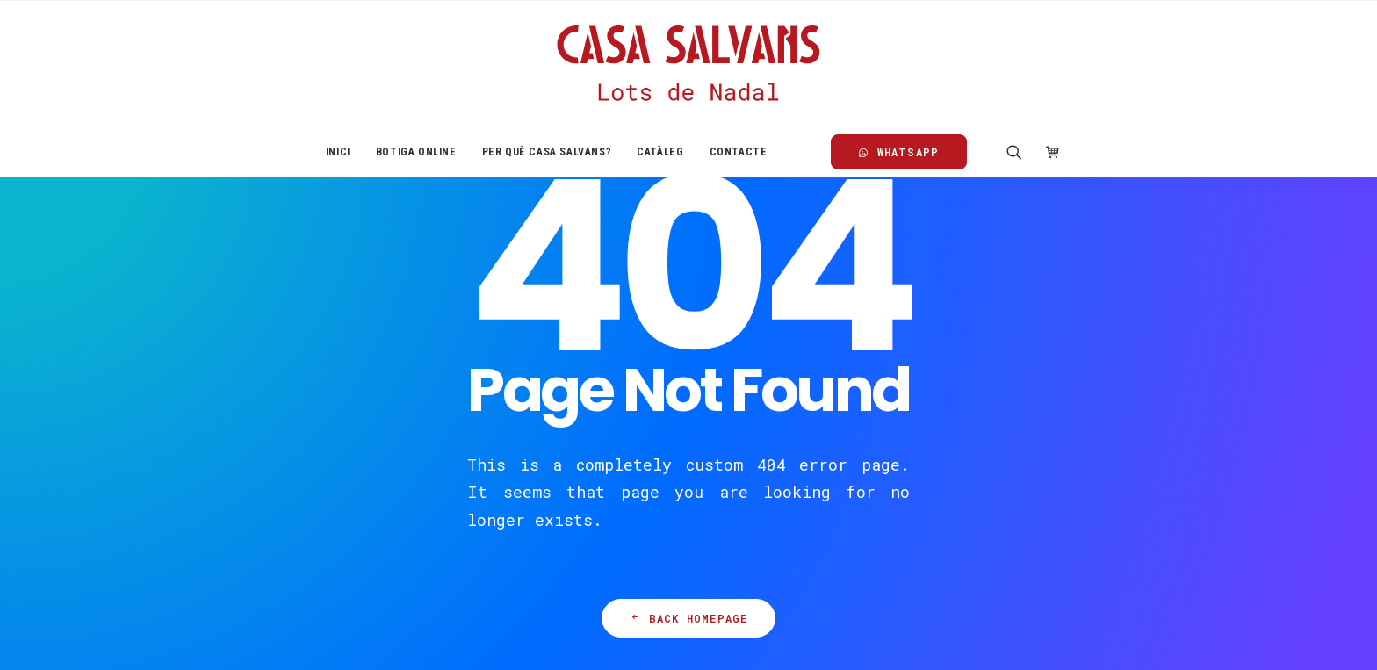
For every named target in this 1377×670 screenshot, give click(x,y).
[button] (1020, 152)
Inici (338, 152)
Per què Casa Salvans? (547, 152)
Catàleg (660, 152)
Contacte (739, 152)
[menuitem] (338, 152)
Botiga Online (416, 152)
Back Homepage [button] (689, 618)
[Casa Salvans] (688, 64)
